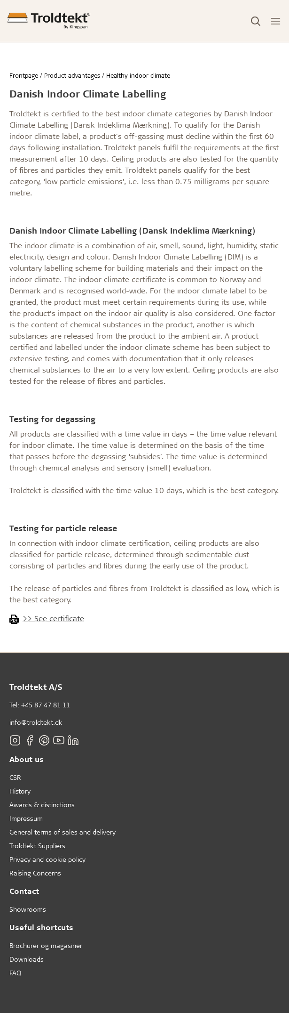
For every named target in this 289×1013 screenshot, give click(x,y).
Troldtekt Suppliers (37, 845)
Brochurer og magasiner (45, 945)
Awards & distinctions (42, 804)
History (20, 790)
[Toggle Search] (255, 21)
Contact (24, 891)
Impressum (26, 818)
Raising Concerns (35, 872)
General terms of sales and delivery (62, 831)
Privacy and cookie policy (47, 859)
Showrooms (27, 909)
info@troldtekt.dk (35, 722)
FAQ (15, 972)
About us (26, 759)
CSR (15, 777)
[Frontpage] (49, 21)
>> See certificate (53, 618)
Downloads (26, 959)
